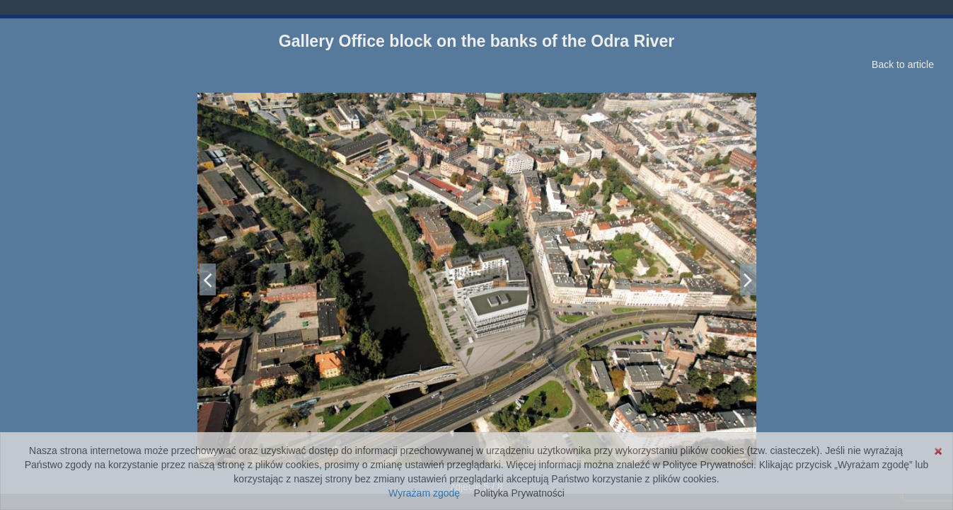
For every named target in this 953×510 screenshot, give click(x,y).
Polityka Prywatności (519, 493)
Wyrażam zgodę (424, 493)
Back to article (903, 64)
